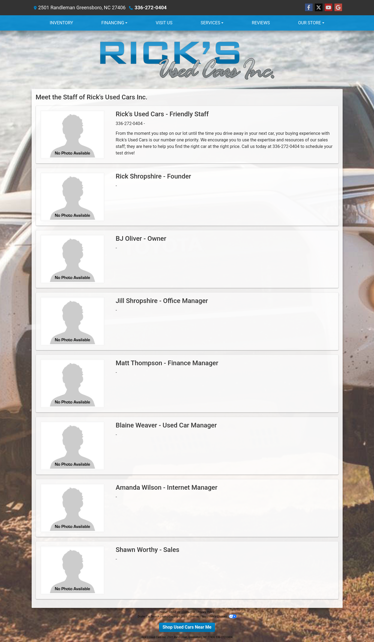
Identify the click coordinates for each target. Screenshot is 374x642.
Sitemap (194, 616)
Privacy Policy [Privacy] (206, 612)
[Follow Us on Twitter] (318, 8)
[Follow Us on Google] (338, 8)
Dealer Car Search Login (152, 616)
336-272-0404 (150, 7)
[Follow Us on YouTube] (328, 8)
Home (163, 612)
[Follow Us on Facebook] (309, 8)
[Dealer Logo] (187, 60)
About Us (174, 612)
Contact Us (189, 612)
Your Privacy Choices (219, 616)
